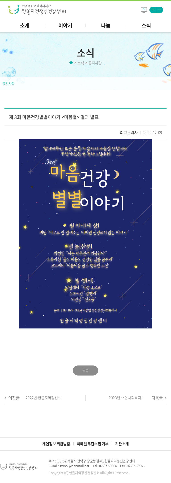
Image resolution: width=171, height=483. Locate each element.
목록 (85, 370)
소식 (146, 25)
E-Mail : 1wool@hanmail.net (69, 465)
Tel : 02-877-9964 (105, 465)
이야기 (65, 25)
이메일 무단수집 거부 (93, 443)
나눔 (105, 25)
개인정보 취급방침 (56, 443)
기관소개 (122, 443)
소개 (24, 25)
